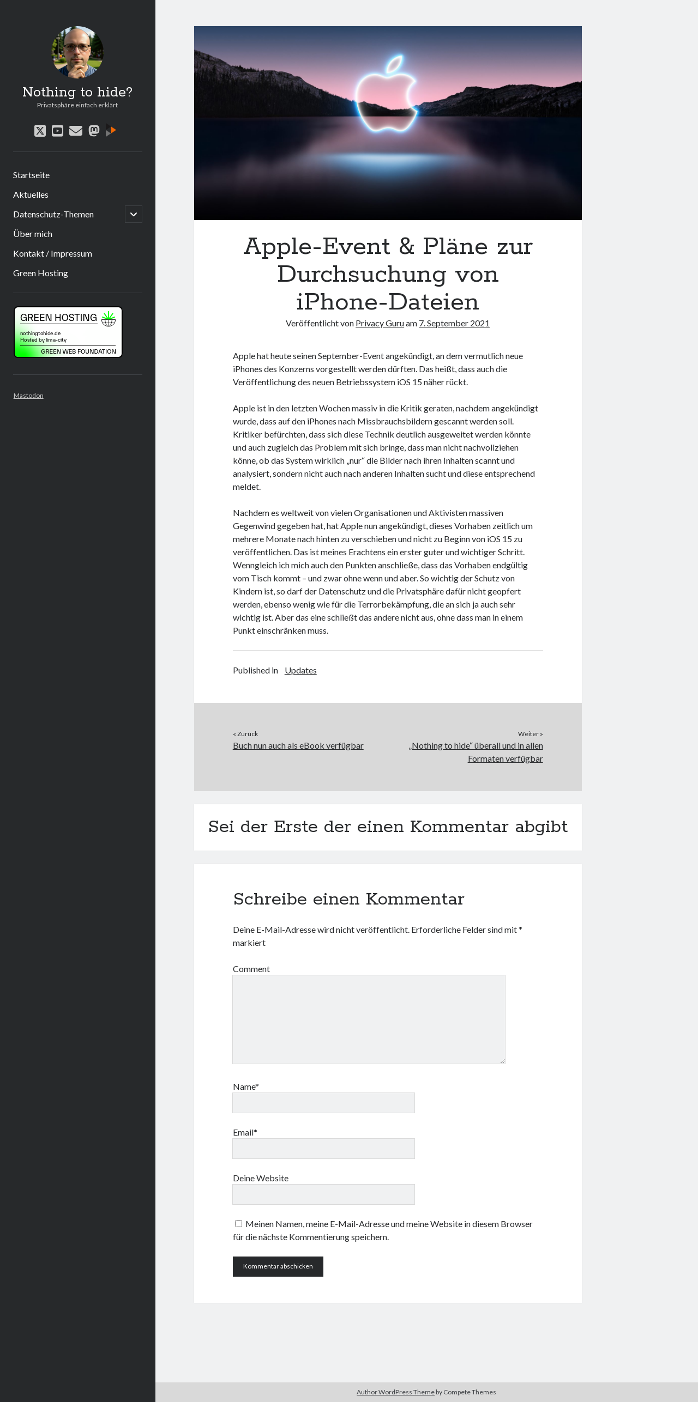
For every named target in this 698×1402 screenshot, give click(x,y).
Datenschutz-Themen (53, 214)
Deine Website (260, 1178)
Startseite (31, 174)
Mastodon (29, 395)
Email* (245, 1132)
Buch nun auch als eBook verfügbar (298, 745)
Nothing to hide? (77, 92)
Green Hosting (40, 273)
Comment (251, 968)
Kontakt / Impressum (52, 253)
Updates (301, 670)
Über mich (32, 233)
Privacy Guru (380, 323)
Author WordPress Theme (396, 1392)
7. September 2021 (454, 323)
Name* (246, 1086)
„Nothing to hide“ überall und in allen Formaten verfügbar (475, 751)
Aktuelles (31, 194)
